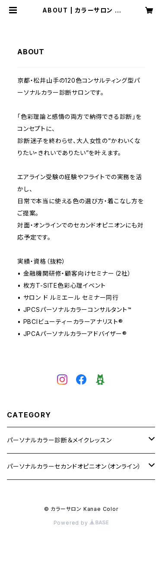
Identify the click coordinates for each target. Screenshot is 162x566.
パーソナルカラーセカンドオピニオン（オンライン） (74, 466)
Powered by (81, 522)
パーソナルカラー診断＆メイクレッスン (59, 440)
